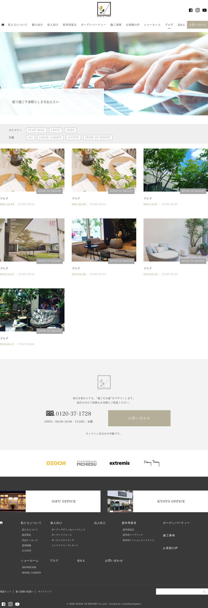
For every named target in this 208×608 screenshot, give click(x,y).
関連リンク (5, 591)
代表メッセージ (30, 540)
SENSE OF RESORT (98, 137)
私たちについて (18, 24)
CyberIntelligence (131, 604)
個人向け (37, 24)
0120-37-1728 (73, 413)
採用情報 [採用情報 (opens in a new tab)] (26, 545)
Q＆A (181, 24)
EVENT (55, 130)
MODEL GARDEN (31, 573)
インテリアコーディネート (65, 545)
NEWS (71, 130)
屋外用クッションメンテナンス (138, 540)
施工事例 (116, 24)
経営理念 (26, 535)
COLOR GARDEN (50, 137)
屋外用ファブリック (133, 535)
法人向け (53, 24)
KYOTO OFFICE (171, 501)
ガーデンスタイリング (62, 540)
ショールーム (152, 24)
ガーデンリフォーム (61, 535)
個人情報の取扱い (25, 591)
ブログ (169, 24)
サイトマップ (44, 591)
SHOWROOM (29, 567)
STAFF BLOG (36, 130)
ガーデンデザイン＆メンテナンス (68, 530)
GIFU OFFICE (64, 501)
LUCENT (73, 137)
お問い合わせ (197, 24)
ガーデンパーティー (93, 24)
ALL (30, 137)
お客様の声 (133, 24)
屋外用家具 (70, 24)
